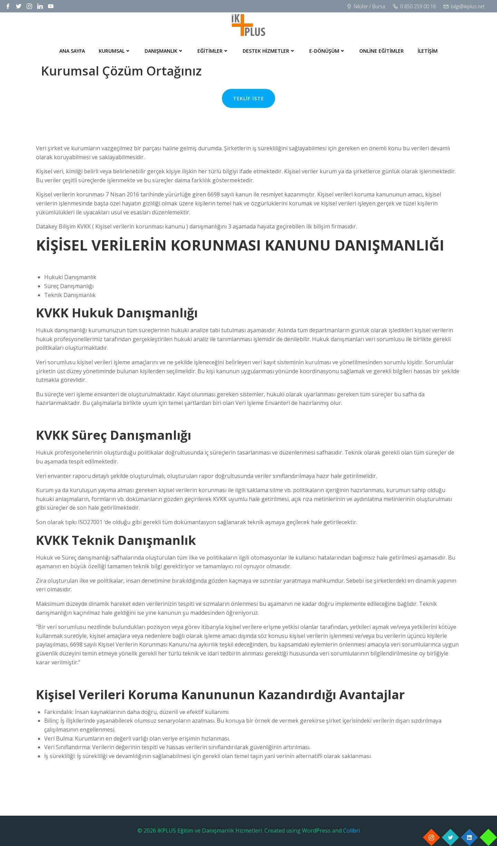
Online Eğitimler (381, 51)
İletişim (428, 51)
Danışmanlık (164, 51)
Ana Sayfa (72, 51)
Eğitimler (213, 51)
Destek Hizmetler (269, 51)
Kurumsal (115, 51)
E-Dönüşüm (327, 51)
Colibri (351, 830)
